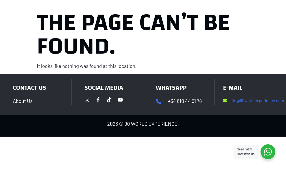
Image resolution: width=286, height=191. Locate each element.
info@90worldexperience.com (256, 100)
